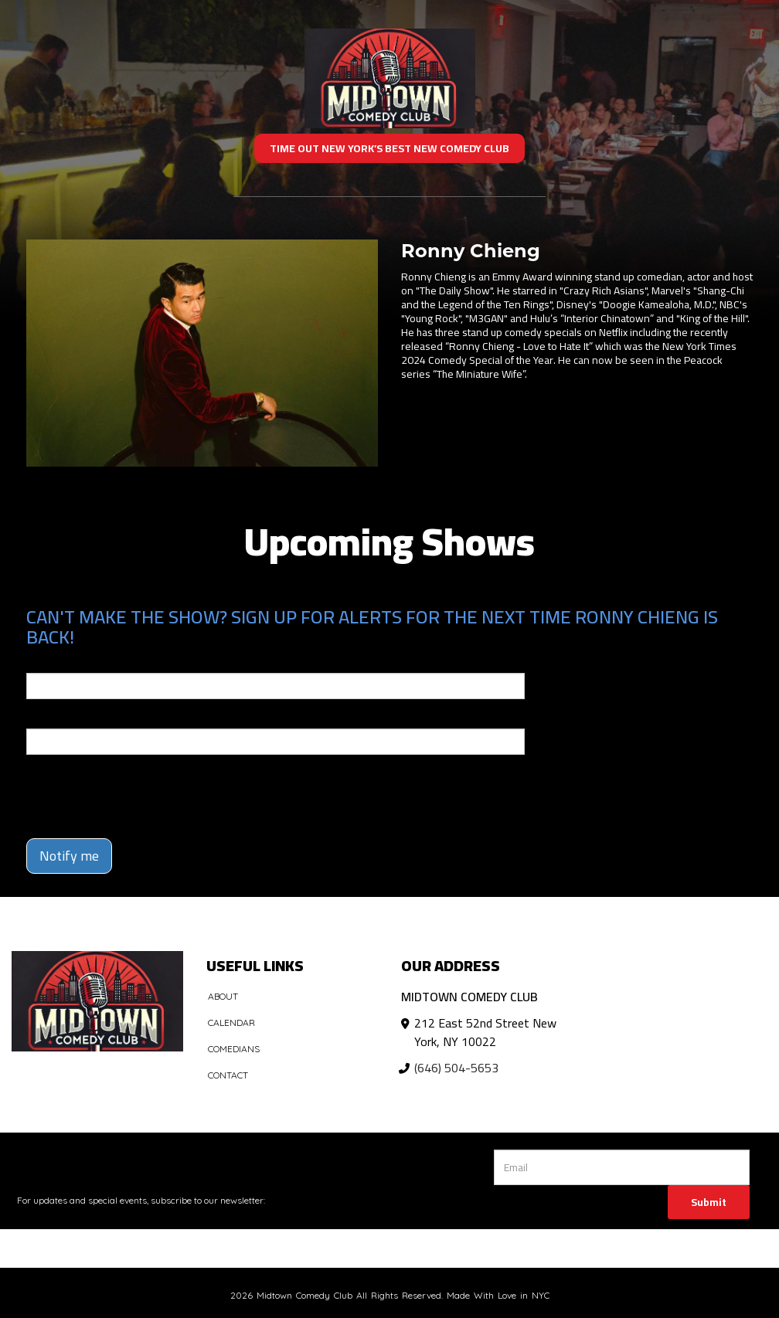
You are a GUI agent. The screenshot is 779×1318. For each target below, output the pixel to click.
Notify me (69, 855)
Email (40, 662)
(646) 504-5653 (456, 1067)
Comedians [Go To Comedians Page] (234, 1049)
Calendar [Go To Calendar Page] (231, 1022)
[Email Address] (622, 1167)
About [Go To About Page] (223, 996)
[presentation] (116, 789)
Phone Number (63, 718)
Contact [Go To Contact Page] (228, 1075)
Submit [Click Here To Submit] (708, 1202)
